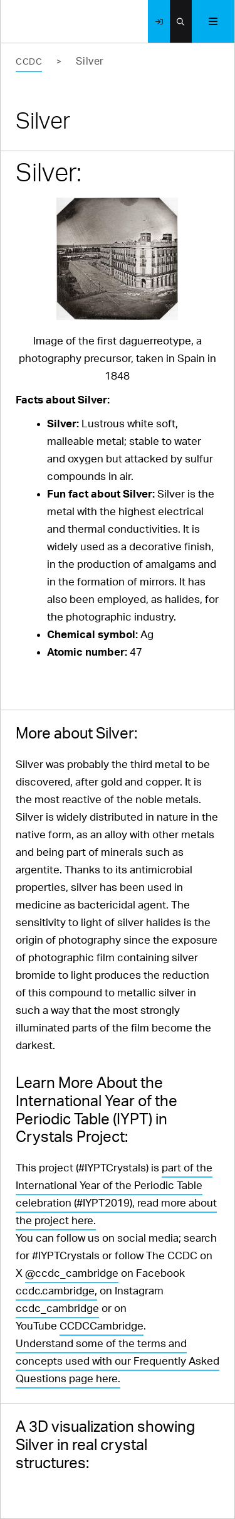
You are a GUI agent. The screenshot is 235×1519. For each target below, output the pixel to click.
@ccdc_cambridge (71, 1273)
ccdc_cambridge (57, 1308)
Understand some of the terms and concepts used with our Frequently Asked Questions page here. (117, 1361)
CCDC (29, 62)
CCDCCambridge (102, 1326)
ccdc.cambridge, (56, 1291)
